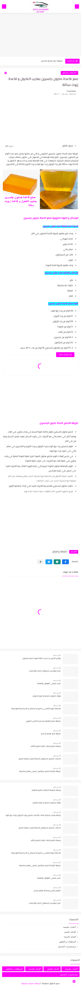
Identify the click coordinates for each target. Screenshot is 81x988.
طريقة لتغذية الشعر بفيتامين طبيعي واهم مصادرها (40, 771)
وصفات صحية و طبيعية (31, 983)
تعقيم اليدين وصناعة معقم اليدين (47, 890)
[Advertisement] (40, 35)
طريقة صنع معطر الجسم (51, 61)
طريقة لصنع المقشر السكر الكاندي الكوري (43, 721)
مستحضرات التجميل (67, 946)
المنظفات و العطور (69, 73)
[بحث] (4, 6)
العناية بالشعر (70, 932)
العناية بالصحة (70, 937)
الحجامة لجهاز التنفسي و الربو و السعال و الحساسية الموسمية (36, 708)
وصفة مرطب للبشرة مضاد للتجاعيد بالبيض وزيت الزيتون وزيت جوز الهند (33, 815)
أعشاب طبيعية (69, 927)
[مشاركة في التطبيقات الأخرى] (40, 561)
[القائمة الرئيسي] (77, 6)
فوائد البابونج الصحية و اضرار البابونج (47, 696)
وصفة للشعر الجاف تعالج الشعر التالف (46, 746)
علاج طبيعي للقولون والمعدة (49, 683)
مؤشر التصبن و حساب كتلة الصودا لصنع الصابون (41, 658)
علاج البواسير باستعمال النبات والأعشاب (45, 671)
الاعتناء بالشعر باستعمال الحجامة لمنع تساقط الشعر (40, 758)
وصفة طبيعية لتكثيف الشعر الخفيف (46, 790)
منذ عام (55, 655)
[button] (65, 561)
